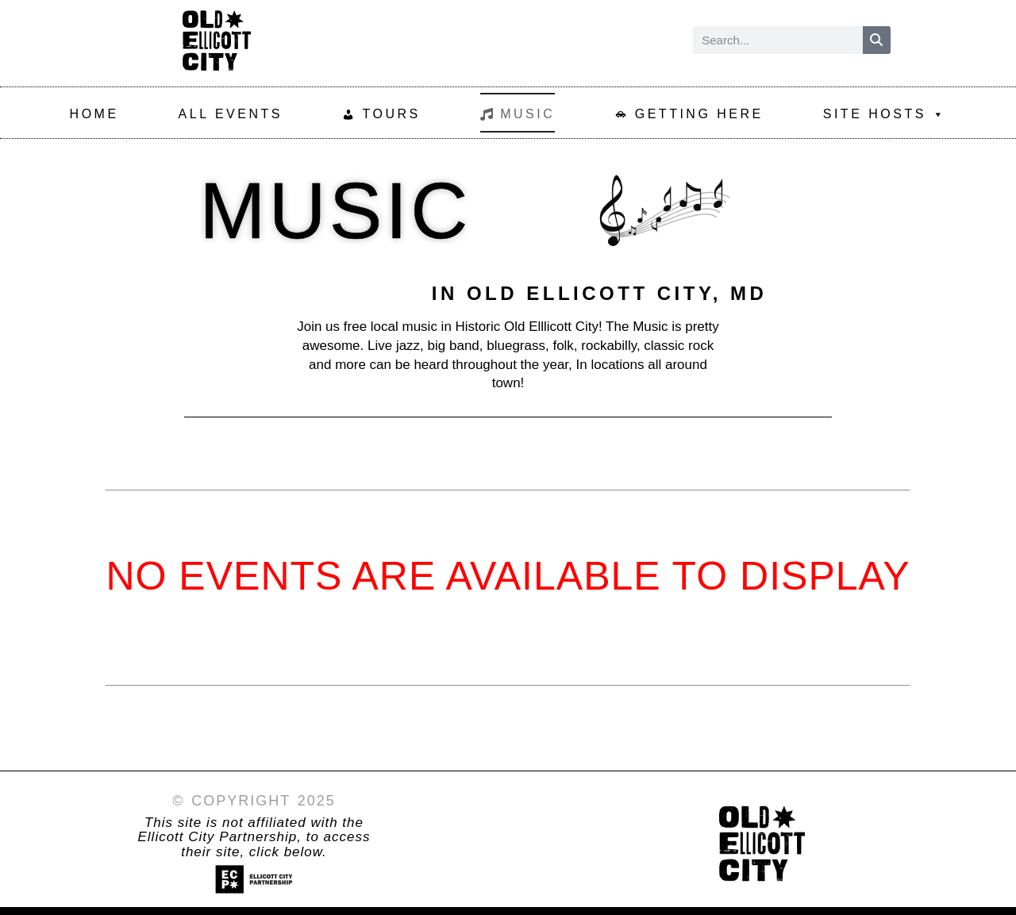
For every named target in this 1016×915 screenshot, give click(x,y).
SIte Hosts (885, 113)
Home (94, 114)
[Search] (877, 40)
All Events (231, 114)
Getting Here (699, 114)
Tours (391, 114)
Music (527, 114)
